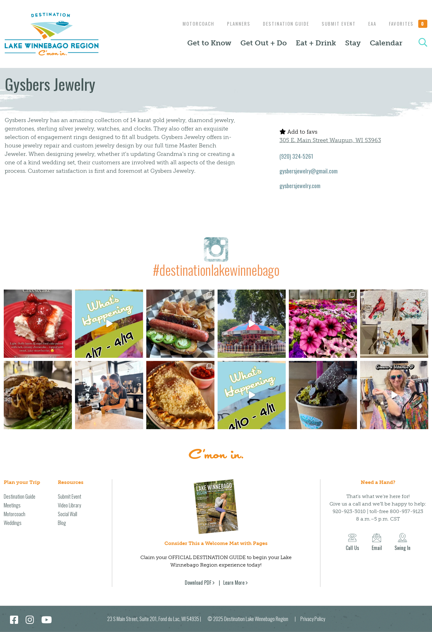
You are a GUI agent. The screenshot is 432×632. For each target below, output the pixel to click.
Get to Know (209, 43)
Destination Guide (281, 23)
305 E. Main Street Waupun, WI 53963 (330, 140)
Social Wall (67, 514)
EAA (371, 23)
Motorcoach (191, 23)
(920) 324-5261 (296, 156)
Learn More (233, 582)
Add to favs (298, 131)
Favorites (408, 23)
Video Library (69, 505)
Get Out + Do (263, 43)
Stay (353, 43)
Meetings (12, 505)
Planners (232, 23)
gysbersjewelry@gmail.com (308, 171)
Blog (62, 523)
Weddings (13, 523)
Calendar (386, 43)
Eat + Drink (316, 43)
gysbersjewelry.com (299, 186)
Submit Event (336, 23)
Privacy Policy (312, 619)
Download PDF (198, 582)
